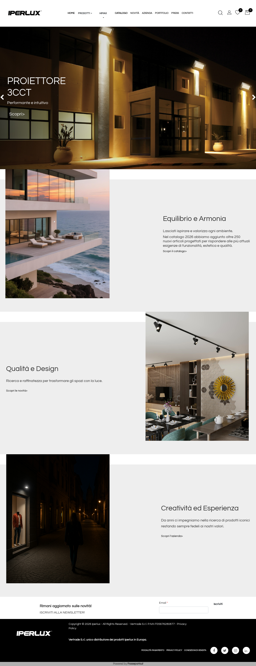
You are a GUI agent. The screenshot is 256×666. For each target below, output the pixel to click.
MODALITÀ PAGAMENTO (152, 650)
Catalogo (121, 13)
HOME (71, 13)
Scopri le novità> (16, 390)
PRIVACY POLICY (174, 650)
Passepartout (135, 663)
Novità (134, 13)
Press (175, 13)
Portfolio (161, 13)
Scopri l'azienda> (172, 536)
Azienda (147, 13)
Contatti (187, 13)
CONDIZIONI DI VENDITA (195, 650)
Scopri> (17, 114)
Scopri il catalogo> (175, 251)
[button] (85, 5)
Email (163, 602)
